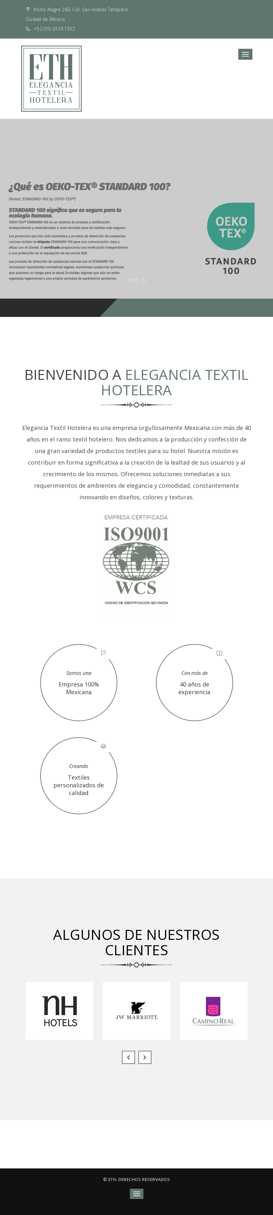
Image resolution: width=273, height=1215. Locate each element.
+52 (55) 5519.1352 (54, 29)
